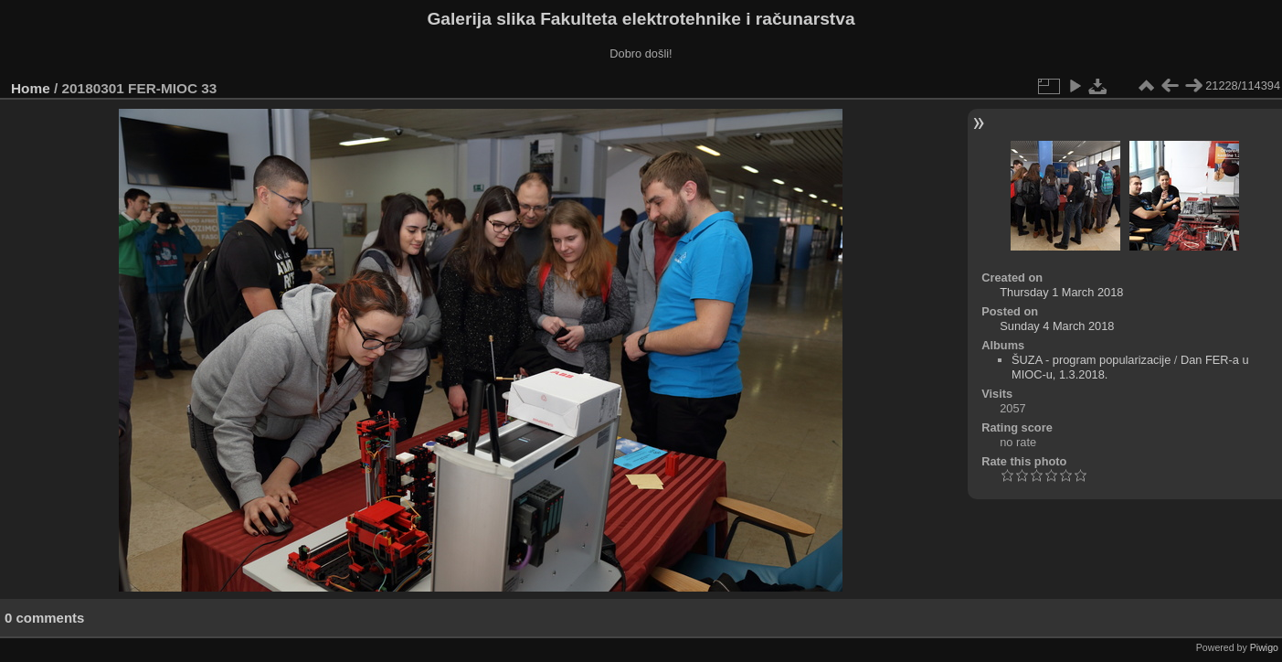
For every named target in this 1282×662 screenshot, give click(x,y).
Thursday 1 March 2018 (1061, 292)
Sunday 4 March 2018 (1057, 326)
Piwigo (1264, 647)
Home (30, 88)
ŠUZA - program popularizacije (1091, 360)
